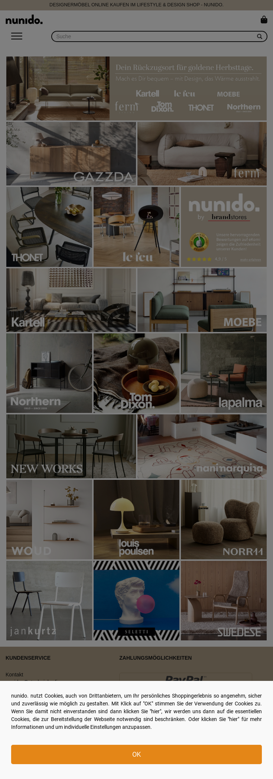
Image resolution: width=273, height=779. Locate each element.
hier (155, 711)
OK (136, 754)
